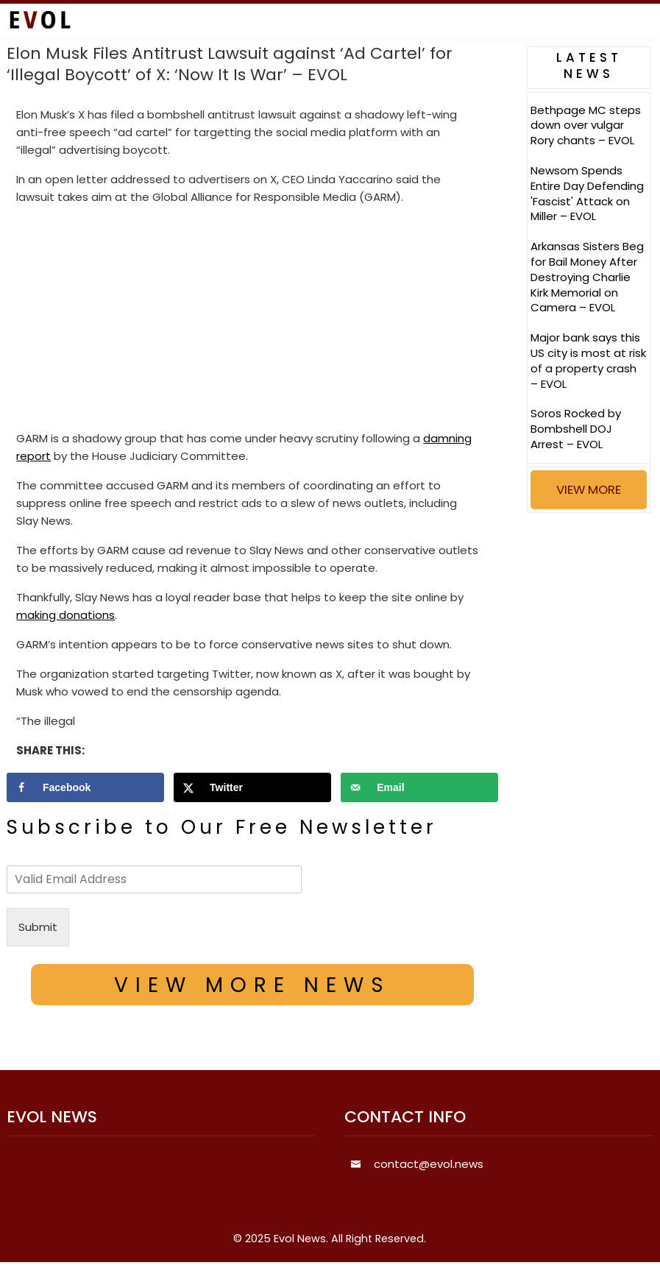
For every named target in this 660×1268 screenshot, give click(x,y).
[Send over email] (419, 787)
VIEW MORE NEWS (252, 985)
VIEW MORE (588, 489)
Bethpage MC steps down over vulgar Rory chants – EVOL (586, 125)
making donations (65, 615)
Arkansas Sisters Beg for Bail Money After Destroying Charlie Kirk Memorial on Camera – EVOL (587, 276)
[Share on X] (252, 787)
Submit (37, 927)
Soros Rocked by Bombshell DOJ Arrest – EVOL (576, 428)
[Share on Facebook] (85, 787)
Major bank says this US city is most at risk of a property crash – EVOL (588, 360)
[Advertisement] (252, 321)
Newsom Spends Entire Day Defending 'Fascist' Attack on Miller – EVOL (587, 193)
